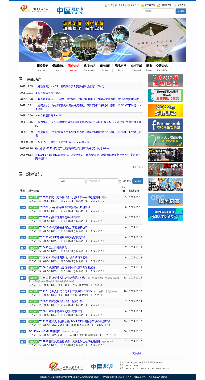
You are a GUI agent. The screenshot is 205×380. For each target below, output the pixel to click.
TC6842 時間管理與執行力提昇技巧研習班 (63, 257)
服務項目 (105, 67)
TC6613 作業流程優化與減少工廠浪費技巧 (63, 227)
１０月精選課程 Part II (48, 115)
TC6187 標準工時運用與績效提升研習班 (62, 237)
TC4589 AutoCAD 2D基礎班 (54, 331)
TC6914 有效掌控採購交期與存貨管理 (60, 311)
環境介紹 (89, 67)
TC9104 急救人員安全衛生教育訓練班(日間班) (78, 291)
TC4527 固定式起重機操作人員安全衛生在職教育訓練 (72, 197)
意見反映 (133, 5)
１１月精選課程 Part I (47, 92)
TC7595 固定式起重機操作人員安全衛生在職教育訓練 (76, 341)
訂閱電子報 (148, 5)
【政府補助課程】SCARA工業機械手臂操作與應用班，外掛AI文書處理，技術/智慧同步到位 (87, 99)
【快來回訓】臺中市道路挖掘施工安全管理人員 (62, 142)
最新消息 (58, 67)
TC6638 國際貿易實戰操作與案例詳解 (60, 301)
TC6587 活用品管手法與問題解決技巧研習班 (64, 207)
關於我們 (42, 67)
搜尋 (181, 11)
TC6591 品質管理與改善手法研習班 (59, 217)
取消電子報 (164, 5)
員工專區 (180, 5)
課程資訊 (73, 67)
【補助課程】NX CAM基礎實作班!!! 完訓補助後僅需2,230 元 (69, 86)
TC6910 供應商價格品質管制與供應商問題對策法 (67, 267)
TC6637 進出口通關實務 (53, 247)
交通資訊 (162, 67)
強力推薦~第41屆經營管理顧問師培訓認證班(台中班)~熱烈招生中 (72, 148)
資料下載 (136, 67)
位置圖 (120, 5)
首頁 (109, 5)
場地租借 (120, 67)
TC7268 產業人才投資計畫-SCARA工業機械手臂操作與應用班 (74, 321)
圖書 (149, 67)
